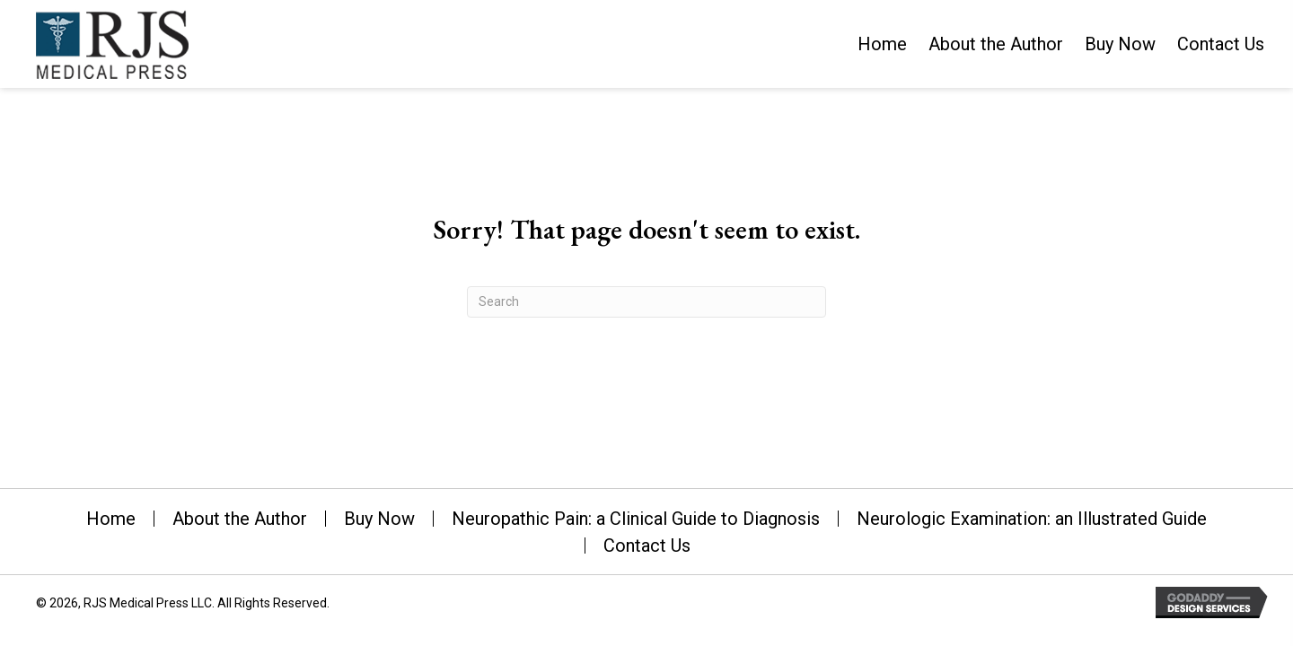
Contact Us (646, 545)
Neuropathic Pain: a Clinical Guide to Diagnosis (636, 519)
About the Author (239, 519)
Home (111, 519)
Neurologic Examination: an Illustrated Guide (1032, 519)
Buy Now (379, 519)
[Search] (646, 302)
